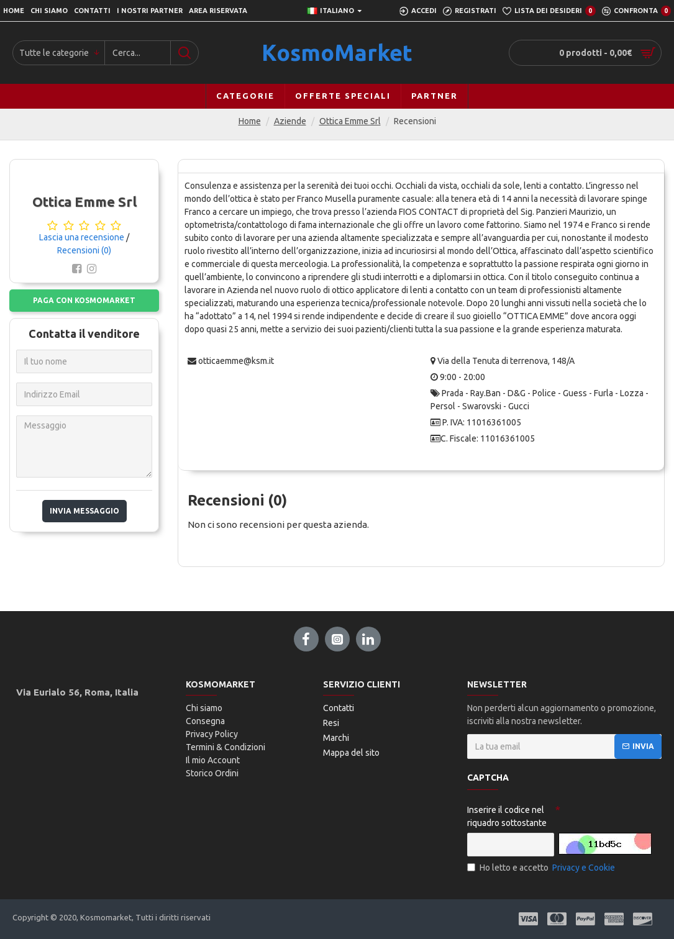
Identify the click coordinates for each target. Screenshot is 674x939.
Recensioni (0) (84, 250)
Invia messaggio (84, 511)
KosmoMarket (337, 52)
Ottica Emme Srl (350, 121)
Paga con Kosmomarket (84, 300)
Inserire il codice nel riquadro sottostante (507, 816)
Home (250, 121)
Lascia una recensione (81, 237)
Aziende (290, 121)
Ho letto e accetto (542, 867)
